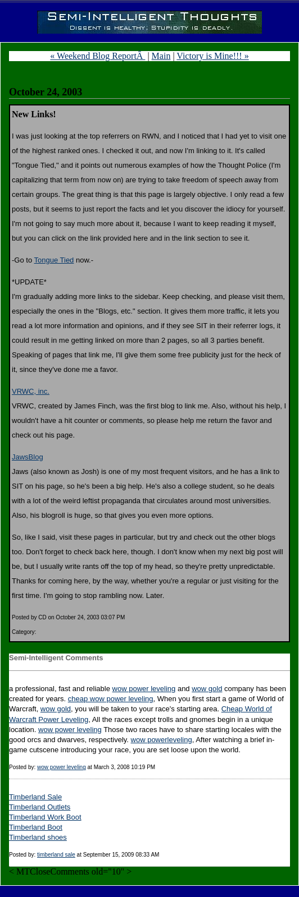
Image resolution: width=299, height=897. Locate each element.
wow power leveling (144, 688)
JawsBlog (27, 457)
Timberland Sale (35, 797)
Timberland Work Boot (45, 817)
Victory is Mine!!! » (212, 56)
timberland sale (56, 855)
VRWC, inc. (30, 391)
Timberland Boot (35, 827)
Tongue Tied (54, 260)
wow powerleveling (161, 739)
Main (161, 56)
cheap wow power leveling (110, 698)
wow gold (207, 688)
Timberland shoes (38, 837)
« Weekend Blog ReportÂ (97, 56)
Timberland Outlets (39, 807)
